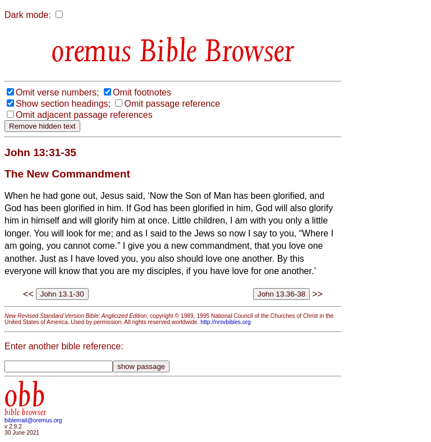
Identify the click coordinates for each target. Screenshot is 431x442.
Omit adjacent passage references (84, 115)
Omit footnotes (142, 92)
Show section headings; (63, 103)
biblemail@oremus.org (33, 420)
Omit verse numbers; (57, 92)
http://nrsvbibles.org (225, 322)
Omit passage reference (172, 103)
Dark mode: (27, 15)
